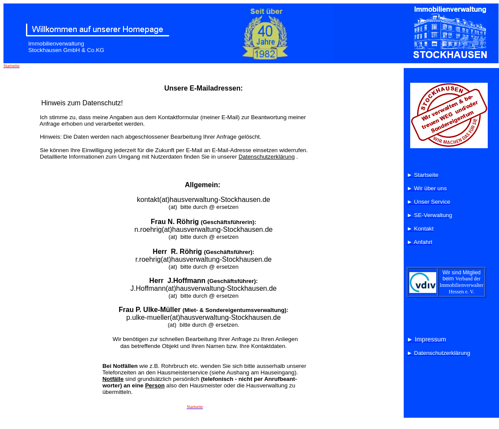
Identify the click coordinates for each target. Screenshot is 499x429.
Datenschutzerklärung (267, 156)
